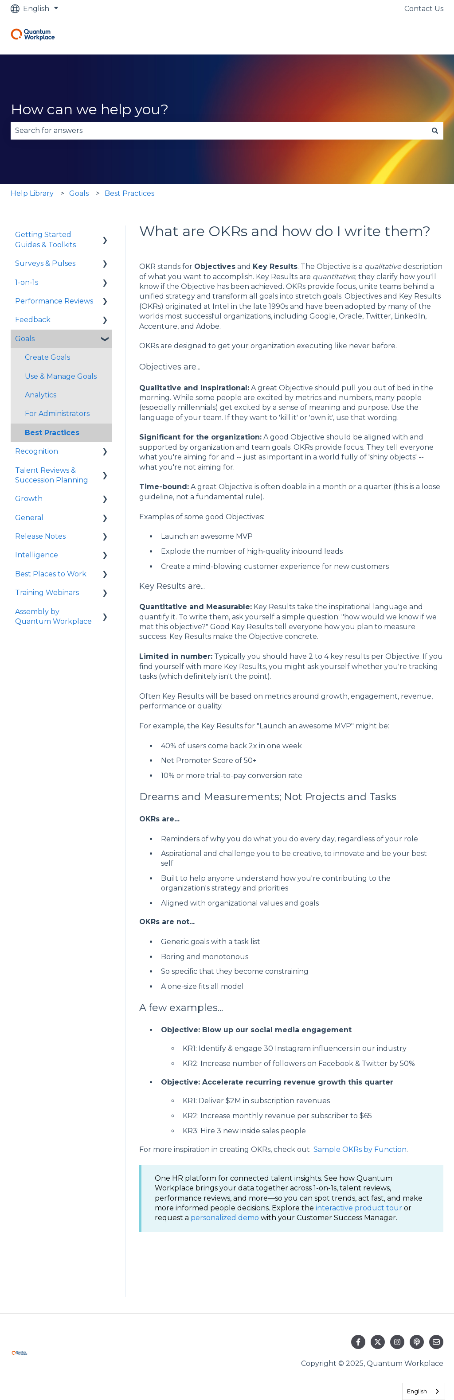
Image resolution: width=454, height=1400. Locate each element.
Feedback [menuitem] (33, 319)
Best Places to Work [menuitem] (50, 574)
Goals (79, 193)
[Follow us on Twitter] (378, 1342)
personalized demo (225, 1217)
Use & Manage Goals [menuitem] (61, 376)
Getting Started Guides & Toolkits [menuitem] (45, 239)
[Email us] (436, 1342)
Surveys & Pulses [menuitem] (45, 263)
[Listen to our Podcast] (417, 1342)
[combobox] (219, 130)
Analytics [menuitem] (40, 395)
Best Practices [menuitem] (52, 432)
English (417, 1391)
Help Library (32, 193)
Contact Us (423, 8)
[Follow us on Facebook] (358, 1342)
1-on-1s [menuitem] (26, 282)
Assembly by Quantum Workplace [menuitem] (53, 616)
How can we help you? (89, 109)
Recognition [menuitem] (36, 451)
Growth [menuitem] (29, 498)
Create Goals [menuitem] (47, 357)
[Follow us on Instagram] (397, 1342)
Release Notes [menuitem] (40, 536)
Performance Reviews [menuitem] (54, 301)
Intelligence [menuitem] (36, 555)
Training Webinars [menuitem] (47, 592)
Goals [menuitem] (25, 338)
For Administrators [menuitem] (57, 413)
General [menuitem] (29, 517)
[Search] (435, 130)
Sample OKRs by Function (360, 1149)
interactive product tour (359, 1208)
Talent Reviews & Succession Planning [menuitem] (51, 475)
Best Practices (129, 193)
